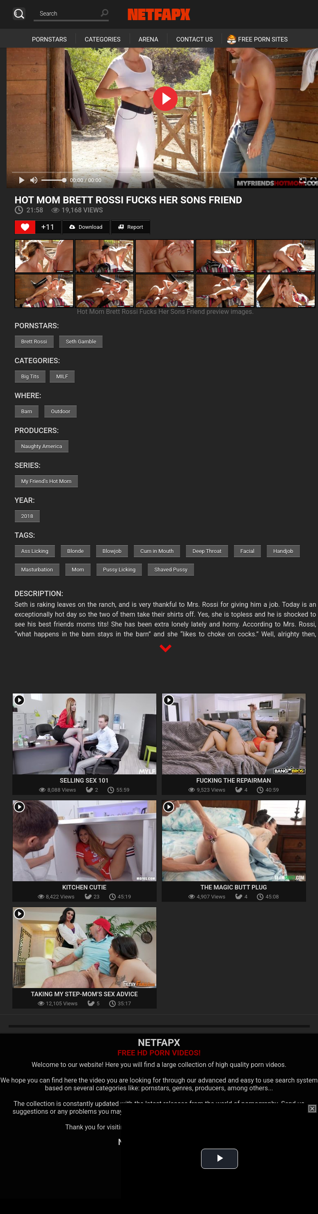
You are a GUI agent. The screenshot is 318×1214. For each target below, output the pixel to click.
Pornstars (49, 39)
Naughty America (41, 446)
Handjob (283, 551)
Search (19, 13)
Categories (102, 39)
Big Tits (30, 376)
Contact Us (194, 39)
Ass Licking (34, 551)
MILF (62, 376)
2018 (27, 516)
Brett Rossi (34, 342)
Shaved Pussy (170, 570)
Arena (148, 39)
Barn (26, 411)
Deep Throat (207, 551)
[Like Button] (25, 227)
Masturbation (37, 570)
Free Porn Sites (263, 39)
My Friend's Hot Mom (46, 481)
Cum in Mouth (157, 551)
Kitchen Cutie (84, 887)
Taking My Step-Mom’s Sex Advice (84, 994)
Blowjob (112, 551)
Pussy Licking (119, 570)
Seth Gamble (81, 342)
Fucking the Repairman (233, 780)
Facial (247, 551)
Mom (78, 570)
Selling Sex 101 (84, 780)
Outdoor (60, 411)
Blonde (75, 551)
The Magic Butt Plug (233, 887)
